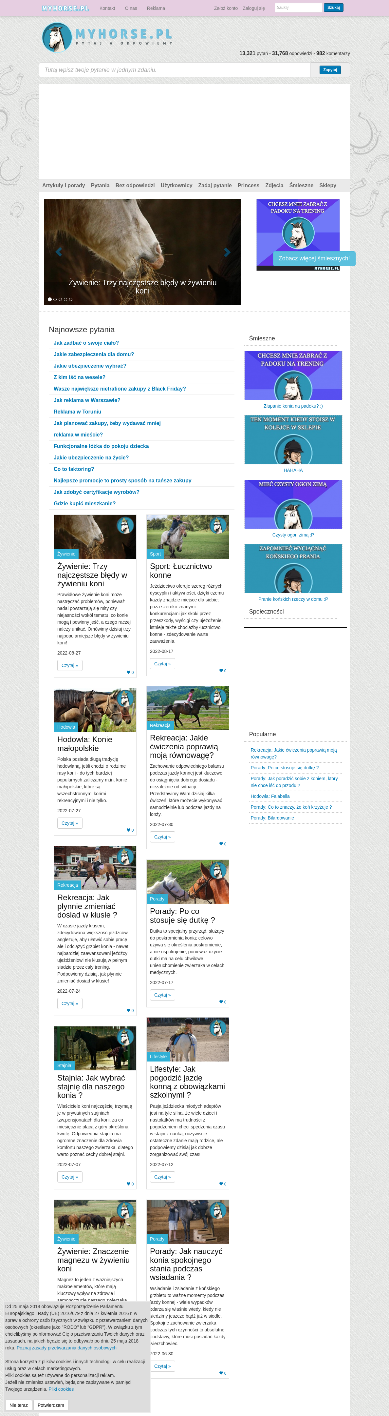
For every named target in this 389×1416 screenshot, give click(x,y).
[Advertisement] (194, 130)
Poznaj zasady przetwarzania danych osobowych (67, 1347)
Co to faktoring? (74, 469)
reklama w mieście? (78, 434)
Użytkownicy (177, 185)
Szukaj (333, 7)
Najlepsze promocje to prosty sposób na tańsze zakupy (123, 480)
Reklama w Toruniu (78, 412)
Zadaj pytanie (215, 185)
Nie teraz (18, 1405)
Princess (249, 185)
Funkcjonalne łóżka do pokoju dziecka (101, 446)
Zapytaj (330, 70)
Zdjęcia (275, 185)
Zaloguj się (254, 8)
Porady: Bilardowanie (272, 817)
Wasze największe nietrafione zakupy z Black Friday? (120, 389)
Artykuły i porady (63, 185)
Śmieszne (301, 185)
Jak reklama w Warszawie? (87, 400)
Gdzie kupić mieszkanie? (85, 503)
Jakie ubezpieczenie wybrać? (90, 366)
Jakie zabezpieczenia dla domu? (94, 354)
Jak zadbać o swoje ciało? (86, 343)
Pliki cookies (61, 1389)
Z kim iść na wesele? (79, 377)
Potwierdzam (51, 1405)
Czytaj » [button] (70, 665)
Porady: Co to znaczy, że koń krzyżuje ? (291, 807)
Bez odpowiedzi (135, 185)
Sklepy (327, 185)
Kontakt (107, 8)
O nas (131, 8)
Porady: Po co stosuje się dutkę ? (285, 767)
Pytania (100, 185)
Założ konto (226, 8)
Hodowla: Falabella (270, 796)
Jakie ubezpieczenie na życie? (91, 457)
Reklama (156, 8)
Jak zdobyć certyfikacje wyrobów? (96, 492)
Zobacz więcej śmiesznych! (314, 258)
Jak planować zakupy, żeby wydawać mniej (107, 423)
